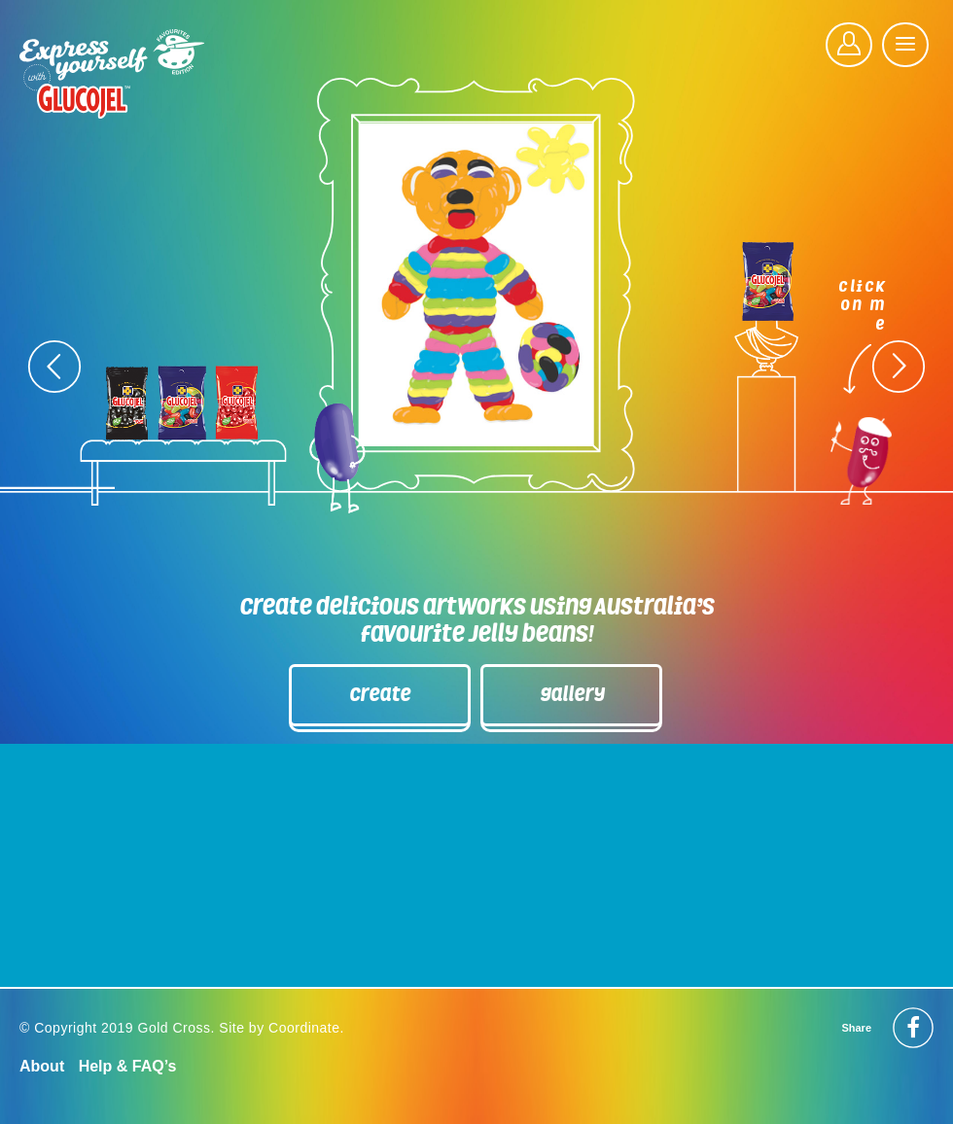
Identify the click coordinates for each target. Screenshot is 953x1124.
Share (856, 1028)
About (41, 1066)
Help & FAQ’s (128, 1066)
